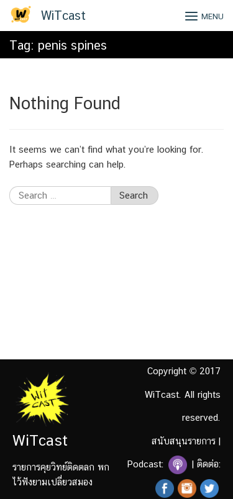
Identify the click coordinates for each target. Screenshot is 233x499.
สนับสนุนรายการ (184, 441)
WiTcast (63, 15)
